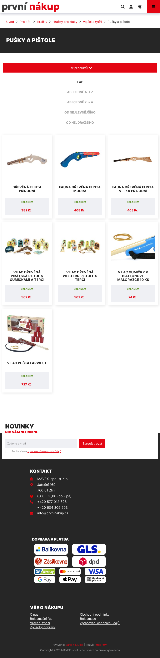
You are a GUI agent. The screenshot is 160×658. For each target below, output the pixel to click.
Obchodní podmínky (94, 614)
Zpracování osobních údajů (100, 623)
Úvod (10, 22)
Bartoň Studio (74, 644)
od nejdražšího (80, 123)
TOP (80, 82)
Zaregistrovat (92, 444)
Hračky (42, 22)
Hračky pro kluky (65, 22)
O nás (34, 614)
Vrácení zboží (40, 623)
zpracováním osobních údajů (44, 451)
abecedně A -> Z (80, 92)
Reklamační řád (41, 619)
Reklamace (88, 619)
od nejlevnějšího (80, 112)
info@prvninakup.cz (53, 513)
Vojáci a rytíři (92, 22)
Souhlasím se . (36, 451)
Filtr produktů (80, 68)
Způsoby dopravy (42, 627)
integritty (101, 644)
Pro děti (25, 22)
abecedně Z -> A (80, 102)
